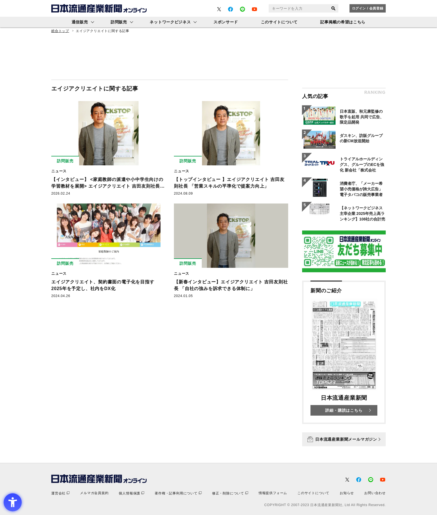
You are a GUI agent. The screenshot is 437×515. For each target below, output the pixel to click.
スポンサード (225, 22)
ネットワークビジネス (170, 22)
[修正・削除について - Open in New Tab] (230, 493)
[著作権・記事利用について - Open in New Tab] (178, 493)
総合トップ (60, 31)
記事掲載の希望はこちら (342, 22)
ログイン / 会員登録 (367, 8)
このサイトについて (279, 22)
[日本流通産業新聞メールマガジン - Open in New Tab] (344, 439)
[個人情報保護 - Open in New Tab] (131, 493)
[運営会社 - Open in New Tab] (60, 493)
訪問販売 (119, 22)
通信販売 (80, 22)
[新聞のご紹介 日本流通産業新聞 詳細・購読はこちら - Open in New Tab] (344, 352)
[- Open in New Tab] (219, 9)
